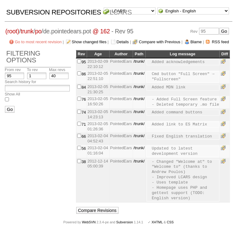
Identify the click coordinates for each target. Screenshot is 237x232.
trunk (27, 31)
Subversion (124, 222)
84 (83, 87)
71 (83, 124)
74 (83, 112)
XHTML (157, 222)
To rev (32, 69)
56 (83, 148)
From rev (13, 69)
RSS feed (220, 42)
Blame (196, 42)
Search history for (20, 81)
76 (83, 99)
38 (83, 161)
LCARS (121, 12)
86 (83, 74)
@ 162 (101, 31)
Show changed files (89, 42)
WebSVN (88, 222)
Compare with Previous (159, 42)
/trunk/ (139, 61)
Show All (12, 94)
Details (123, 42)
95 (83, 62)
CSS (170, 222)
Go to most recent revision (38, 42)
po (38, 31)
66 (83, 136)
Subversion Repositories (53, 12)
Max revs (57, 69)
